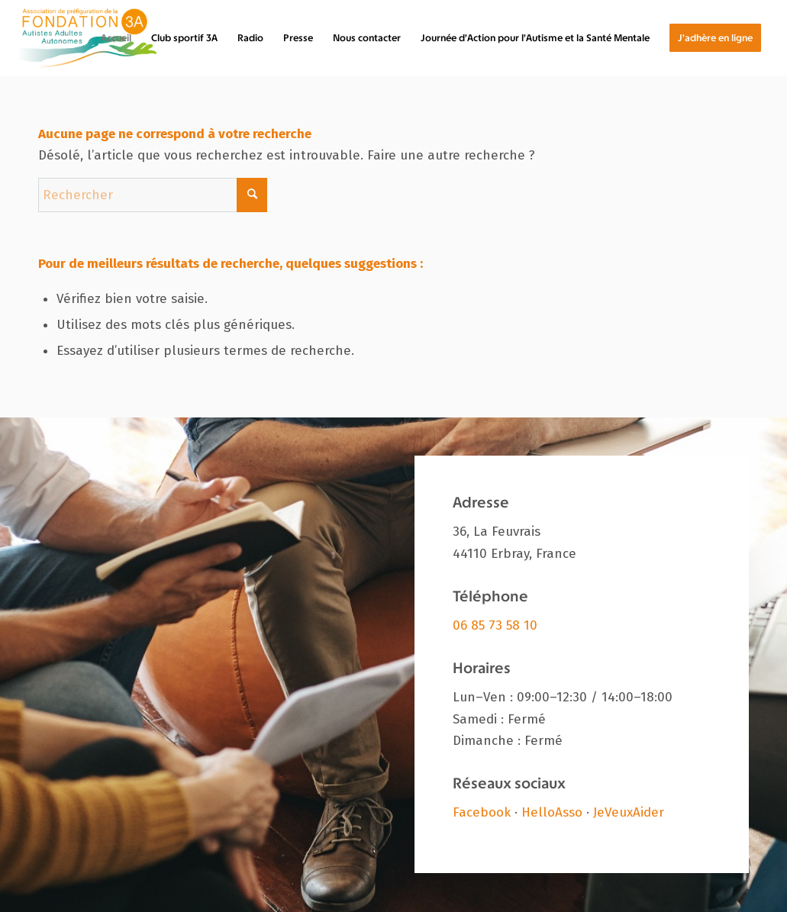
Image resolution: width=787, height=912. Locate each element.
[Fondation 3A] (86, 38)
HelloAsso (551, 812)
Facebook (482, 812)
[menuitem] (116, 38)
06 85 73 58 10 (495, 625)
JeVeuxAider (628, 812)
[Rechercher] (152, 195)
